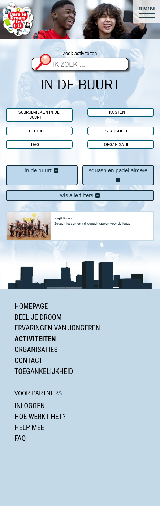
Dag (35, 144)
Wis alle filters (80, 195)
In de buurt (42, 170)
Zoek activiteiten (80, 53)
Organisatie (117, 144)
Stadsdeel (116, 130)
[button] (146, 11)
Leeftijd (35, 130)
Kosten (117, 112)
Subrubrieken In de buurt (39, 114)
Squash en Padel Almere (118, 175)
